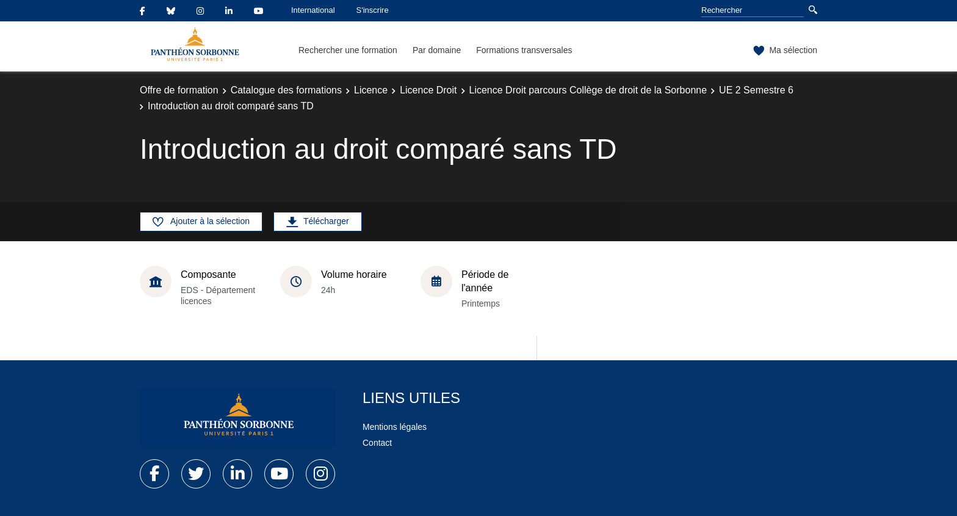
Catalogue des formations (286, 90)
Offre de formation (179, 90)
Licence (371, 90)
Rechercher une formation (347, 50)
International (313, 10)
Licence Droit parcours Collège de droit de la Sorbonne (588, 90)
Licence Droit (428, 90)
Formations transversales (524, 50)
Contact (377, 443)
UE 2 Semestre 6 (756, 90)
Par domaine (437, 50)
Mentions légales (395, 427)
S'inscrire (372, 10)
